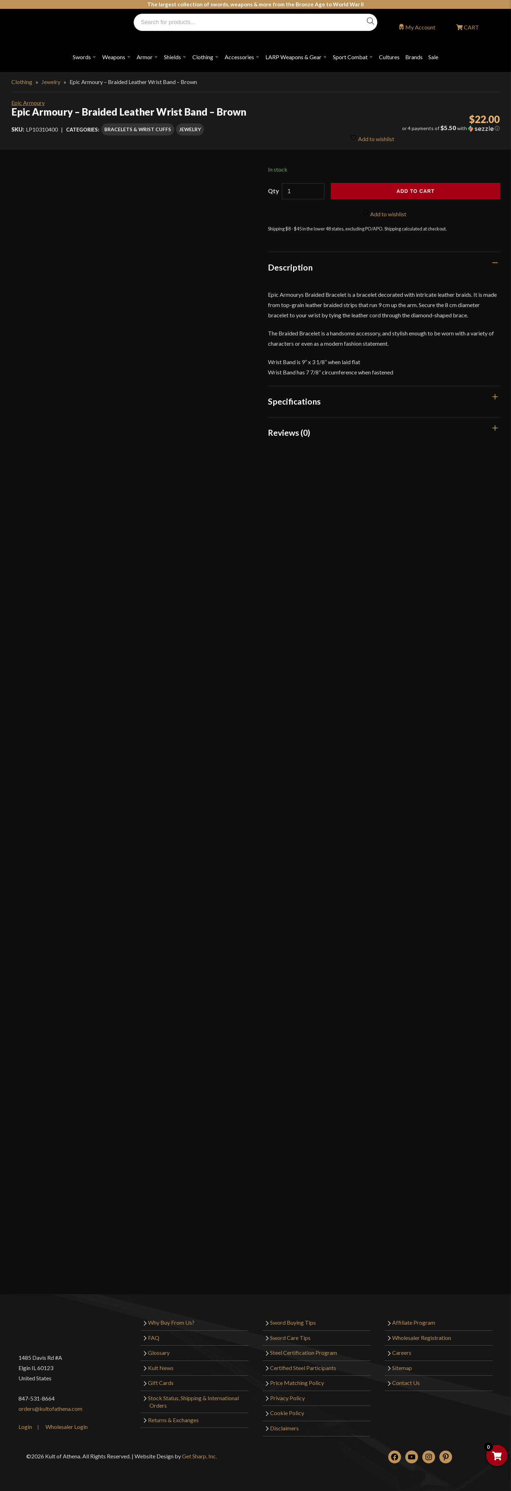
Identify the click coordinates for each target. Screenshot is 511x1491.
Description (290, 267)
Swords (82, 57)
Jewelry (51, 81)
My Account (420, 27)
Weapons (113, 57)
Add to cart (415, 191)
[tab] (384, 267)
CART (471, 27)
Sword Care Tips (290, 1337)
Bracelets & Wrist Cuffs (137, 129)
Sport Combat (350, 57)
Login (25, 1426)
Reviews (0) (289, 433)
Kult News (161, 1367)
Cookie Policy (287, 1412)
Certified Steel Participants (303, 1367)
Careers (401, 1352)
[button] (423, 128)
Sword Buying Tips (293, 1322)
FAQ (153, 1337)
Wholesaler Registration (421, 1337)
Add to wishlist (372, 138)
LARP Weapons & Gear (293, 57)
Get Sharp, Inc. (199, 1456)
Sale (433, 57)
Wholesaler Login (66, 1426)
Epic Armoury (28, 102)
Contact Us (406, 1382)
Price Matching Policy (297, 1382)
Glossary (159, 1352)
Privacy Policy (287, 1398)
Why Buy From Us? (171, 1322)
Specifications (294, 401)
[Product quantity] (303, 191)
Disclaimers (284, 1428)
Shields (172, 57)
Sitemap (402, 1367)
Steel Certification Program (303, 1352)
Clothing (202, 57)
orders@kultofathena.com (50, 1408)
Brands (414, 57)
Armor (145, 57)
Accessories (239, 57)
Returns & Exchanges (173, 1420)
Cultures (389, 57)
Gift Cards (161, 1382)
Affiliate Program (413, 1322)
